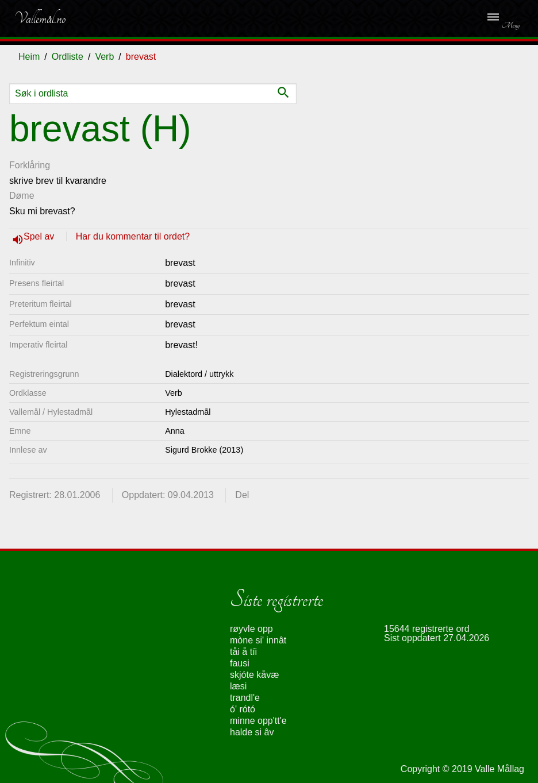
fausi (239, 663)
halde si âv (252, 732)
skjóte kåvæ (254, 675)
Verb (104, 56)
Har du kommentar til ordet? (133, 236)
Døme (21, 195)
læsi (238, 686)
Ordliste (67, 56)
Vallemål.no (40, 18)
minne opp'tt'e (258, 721)
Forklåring (29, 165)
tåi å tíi (243, 652)
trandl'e (245, 698)
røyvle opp (251, 629)
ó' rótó (242, 709)
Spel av (40, 236)
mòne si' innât (258, 640)
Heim (29, 56)
